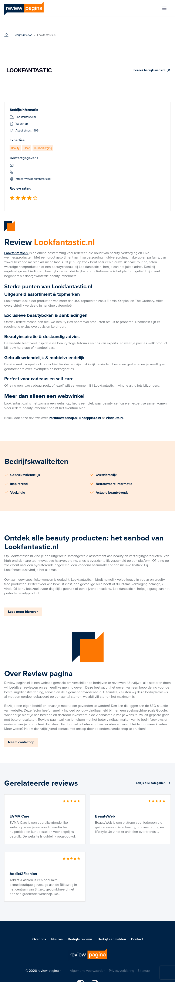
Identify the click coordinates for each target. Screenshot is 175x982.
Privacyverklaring (121, 970)
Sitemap (144, 970)
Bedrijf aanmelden (112, 939)
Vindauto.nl (114, 417)
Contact (137, 939)
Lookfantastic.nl (16, 252)
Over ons (39, 939)
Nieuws (57, 939)
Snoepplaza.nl (90, 417)
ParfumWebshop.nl (63, 417)
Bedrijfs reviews (80, 939)
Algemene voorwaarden (87, 970)
